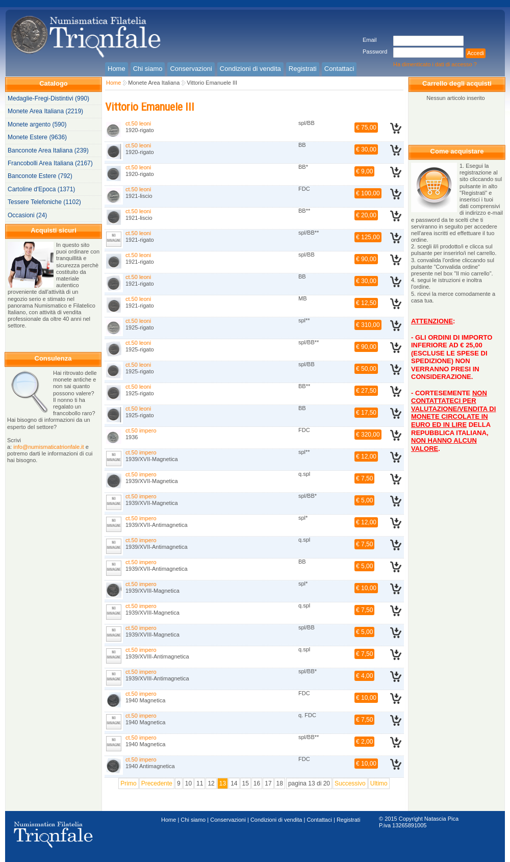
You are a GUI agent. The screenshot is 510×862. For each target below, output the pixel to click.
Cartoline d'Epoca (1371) (41, 189)
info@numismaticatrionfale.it (48, 447)
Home (113, 83)
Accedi (475, 53)
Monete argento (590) (37, 124)
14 (234, 783)
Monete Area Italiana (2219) (45, 111)
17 (268, 783)
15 (245, 783)
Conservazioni (228, 820)
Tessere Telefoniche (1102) (44, 202)
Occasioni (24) (27, 215)
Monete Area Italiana (154, 83)
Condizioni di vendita (276, 820)
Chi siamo (193, 820)
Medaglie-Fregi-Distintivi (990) (48, 98)
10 (188, 783)
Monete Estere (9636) (37, 137)
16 (256, 783)
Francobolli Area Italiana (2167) (50, 163)
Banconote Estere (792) (40, 176)
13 (222, 783)
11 (199, 783)
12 (211, 783)
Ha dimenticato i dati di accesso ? (435, 64)
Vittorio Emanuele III (212, 83)
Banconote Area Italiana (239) (48, 150)
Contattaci (319, 820)
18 (279, 783)
